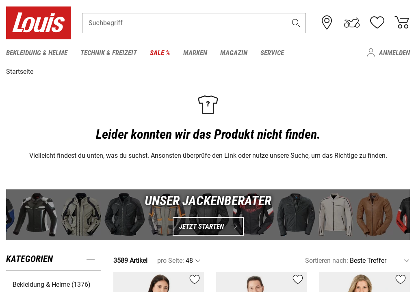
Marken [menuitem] (195, 53)
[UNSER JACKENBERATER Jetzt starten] (208, 214)
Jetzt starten (208, 226)
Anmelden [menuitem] (394, 53)
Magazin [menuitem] (233, 53)
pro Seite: (170, 260)
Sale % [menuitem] (160, 53)
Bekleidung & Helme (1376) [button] (52, 284)
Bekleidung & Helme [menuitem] (36, 53)
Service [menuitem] (272, 53)
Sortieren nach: (326, 260)
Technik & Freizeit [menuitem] (108, 53)
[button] (296, 23)
